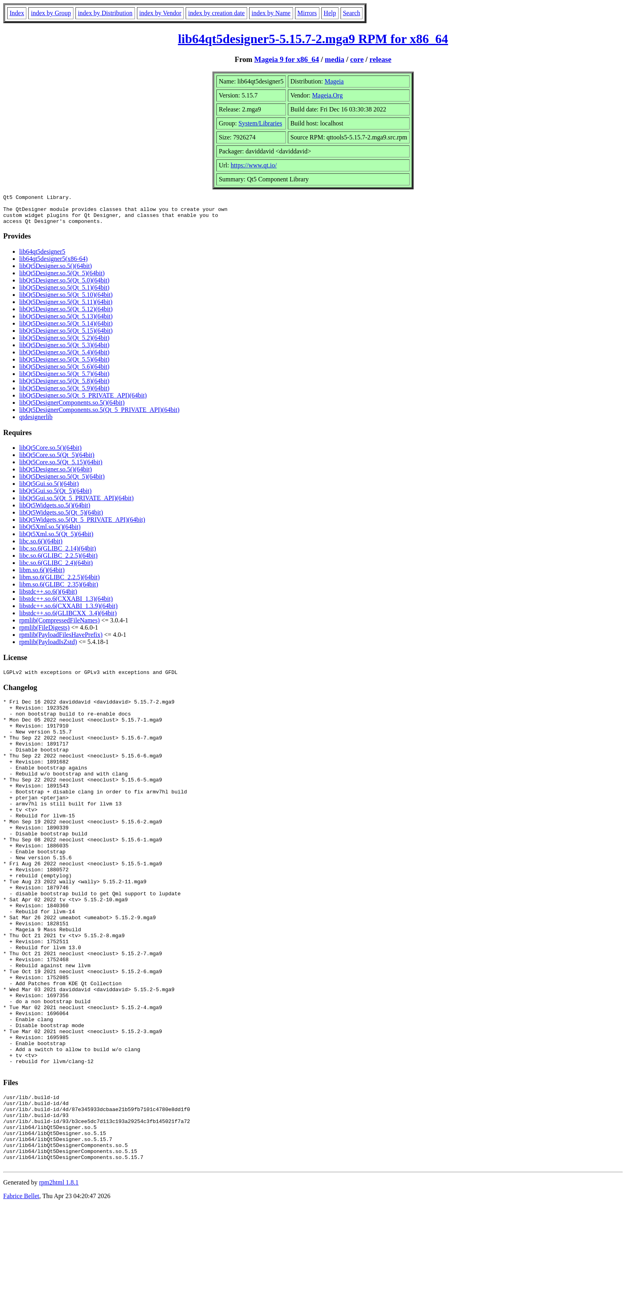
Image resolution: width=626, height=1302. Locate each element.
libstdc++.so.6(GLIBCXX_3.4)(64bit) (68, 619)
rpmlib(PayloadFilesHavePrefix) (61, 640)
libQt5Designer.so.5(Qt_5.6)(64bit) (64, 372)
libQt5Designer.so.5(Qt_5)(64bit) (62, 279)
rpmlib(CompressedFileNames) (59, 626)
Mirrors (307, 13)
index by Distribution (105, 13)
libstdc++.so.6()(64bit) (48, 597)
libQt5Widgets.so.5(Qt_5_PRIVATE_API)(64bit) (82, 525)
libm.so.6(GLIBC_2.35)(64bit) (58, 590)
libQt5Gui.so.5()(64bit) (49, 489)
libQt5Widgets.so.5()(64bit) (54, 511)
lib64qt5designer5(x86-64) (53, 264)
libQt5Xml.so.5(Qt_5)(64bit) (56, 540)
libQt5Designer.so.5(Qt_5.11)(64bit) (66, 307)
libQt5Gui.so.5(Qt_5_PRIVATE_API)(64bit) (76, 504)
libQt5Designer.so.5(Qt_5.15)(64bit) (66, 336)
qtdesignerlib (36, 422)
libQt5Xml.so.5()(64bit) (50, 532)
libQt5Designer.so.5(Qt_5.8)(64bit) (64, 387)
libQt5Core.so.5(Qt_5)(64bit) (56, 460)
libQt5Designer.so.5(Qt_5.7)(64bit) (64, 379)
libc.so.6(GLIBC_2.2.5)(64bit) (58, 561)
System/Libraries (260, 123)
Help (330, 13)
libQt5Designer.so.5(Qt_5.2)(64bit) (64, 343)
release (381, 59)
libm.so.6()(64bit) (42, 575)
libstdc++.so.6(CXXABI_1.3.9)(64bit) (68, 611)
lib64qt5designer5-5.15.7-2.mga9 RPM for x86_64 (313, 39)
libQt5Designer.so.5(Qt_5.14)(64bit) (66, 329)
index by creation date (216, 13)
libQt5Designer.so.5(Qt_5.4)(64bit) (64, 358)
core (357, 59)
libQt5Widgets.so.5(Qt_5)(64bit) (61, 518)
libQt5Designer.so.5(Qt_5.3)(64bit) (64, 351)
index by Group (51, 13)
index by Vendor (160, 13)
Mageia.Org (327, 95)
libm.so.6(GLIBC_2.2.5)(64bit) (59, 583)
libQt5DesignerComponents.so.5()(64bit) (72, 408)
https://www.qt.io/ (254, 165)
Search (352, 13)
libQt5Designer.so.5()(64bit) (55, 271)
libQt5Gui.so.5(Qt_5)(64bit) (55, 496)
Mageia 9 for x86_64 (286, 59)
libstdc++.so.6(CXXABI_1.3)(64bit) (66, 604)
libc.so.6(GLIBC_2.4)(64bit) (56, 568)
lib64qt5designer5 (42, 257)
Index (17, 13)
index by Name (271, 13)
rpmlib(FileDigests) (44, 633)
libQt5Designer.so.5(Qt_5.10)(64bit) (66, 300)
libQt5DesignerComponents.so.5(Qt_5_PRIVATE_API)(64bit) (99, 415)
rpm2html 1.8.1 (59, 1278)
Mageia (334, 81)
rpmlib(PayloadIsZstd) (48, 647)
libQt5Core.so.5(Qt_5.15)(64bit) (60, 468)
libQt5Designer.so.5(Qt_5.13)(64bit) (66, 322)
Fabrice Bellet (21, 1291)
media (335, 59)
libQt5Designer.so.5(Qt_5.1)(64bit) (64, 293)
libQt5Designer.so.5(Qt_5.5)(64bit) (64, 365)
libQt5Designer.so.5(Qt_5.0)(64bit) (64, 286)
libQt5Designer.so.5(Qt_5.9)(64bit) (64, 394)
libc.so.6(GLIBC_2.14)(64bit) (57, 554)
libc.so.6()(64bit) (40, 547)
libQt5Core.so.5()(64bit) (50, 453)
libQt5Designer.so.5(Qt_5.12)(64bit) (66, 315)
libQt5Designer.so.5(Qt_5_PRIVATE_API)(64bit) (83, 401)
